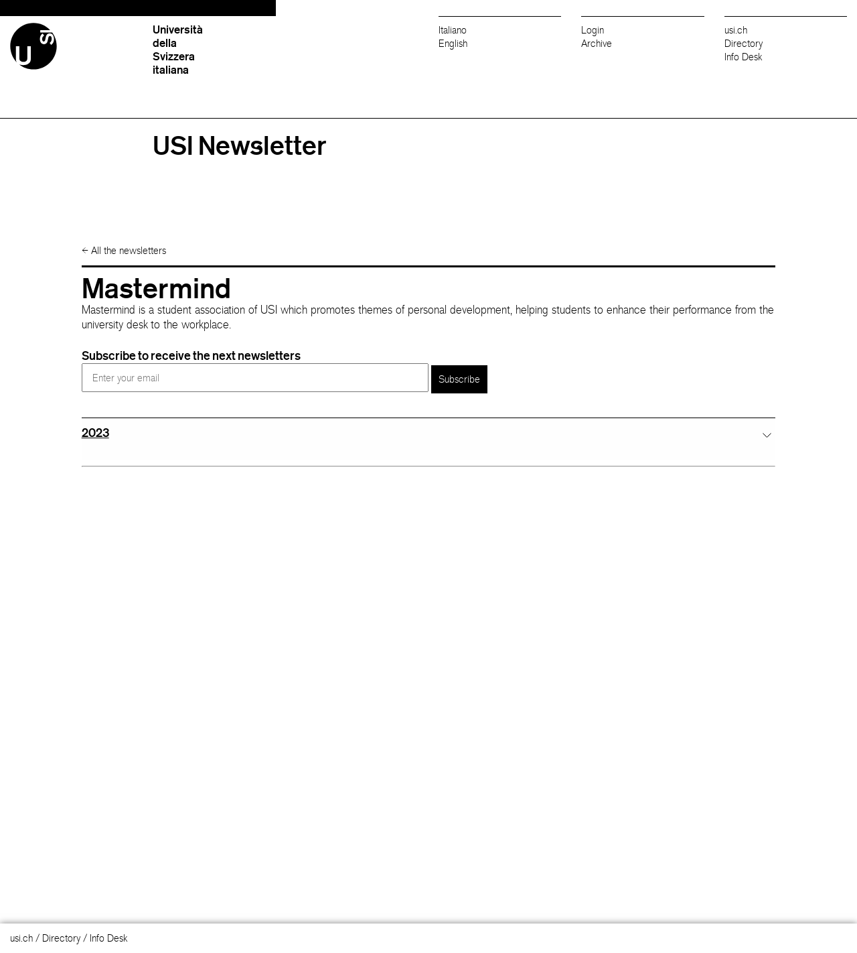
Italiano (453, 29)
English (453, 43)
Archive (596, 43)
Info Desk (743, 56)
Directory (743, 43)
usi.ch (735, 29)
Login (592, 29)
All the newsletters (124, 250)
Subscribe (459, 379)
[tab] (429, 432)
